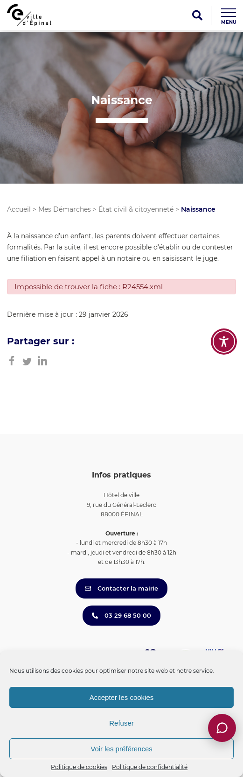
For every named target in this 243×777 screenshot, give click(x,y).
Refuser (121, 723)
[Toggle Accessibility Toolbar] (224, 341)
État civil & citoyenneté (136, 209)
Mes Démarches (64, 209)
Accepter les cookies (122, 697)
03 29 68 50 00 (121, 615)
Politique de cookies (79, 766)
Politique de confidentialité (149, 766)
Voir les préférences (121, 749)
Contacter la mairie (121, 588)
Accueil (19, 209)
